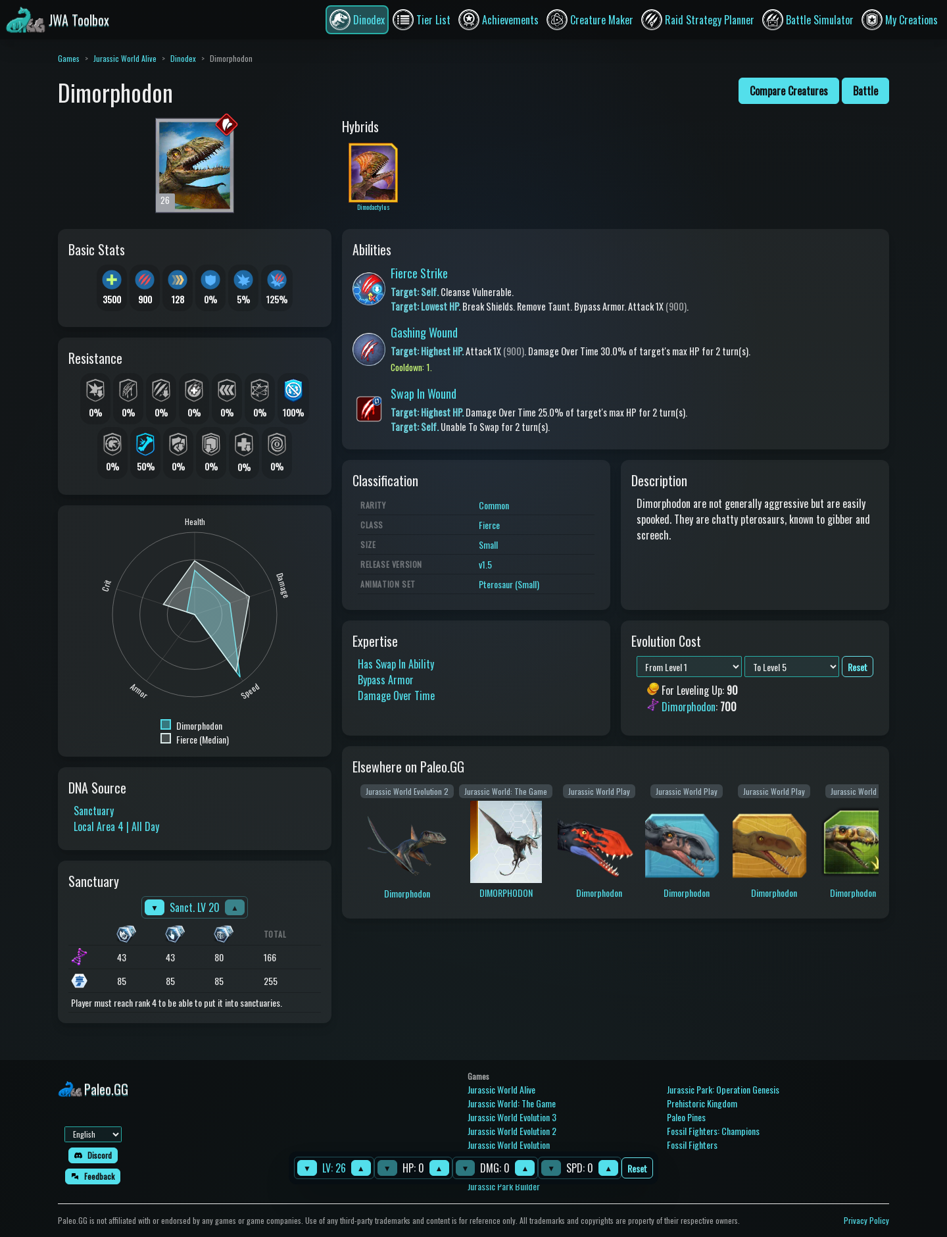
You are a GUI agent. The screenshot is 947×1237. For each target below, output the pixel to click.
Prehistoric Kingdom (702, 1103)
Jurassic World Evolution (509, 1144)
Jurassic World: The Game (512, 1103)
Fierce (489, 525)
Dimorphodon (689, 707)
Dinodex (183, 58)
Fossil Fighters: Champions (713, 1131)
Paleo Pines (686, 1117)
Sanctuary (94, 811)
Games (69, 58)
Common (494, 505)
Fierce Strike (419, 273)
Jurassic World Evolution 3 (512, 1117)
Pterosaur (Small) (509, 584)
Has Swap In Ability (396, 664)
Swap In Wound (423, 393)
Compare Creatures (789, 91)
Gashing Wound (424, 332)
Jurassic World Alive (125, 58)
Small (488, 544)
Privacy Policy (866, 1220)
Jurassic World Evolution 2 (512, 1131)
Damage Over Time (396, 695)
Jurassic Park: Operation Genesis (723, 1089)
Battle (865, 91)
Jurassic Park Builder (504, 1186)
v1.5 (485, 564)
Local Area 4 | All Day (116, 826)
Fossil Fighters (692, 1144)
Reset (637, 1168)
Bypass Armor (386, 680)
